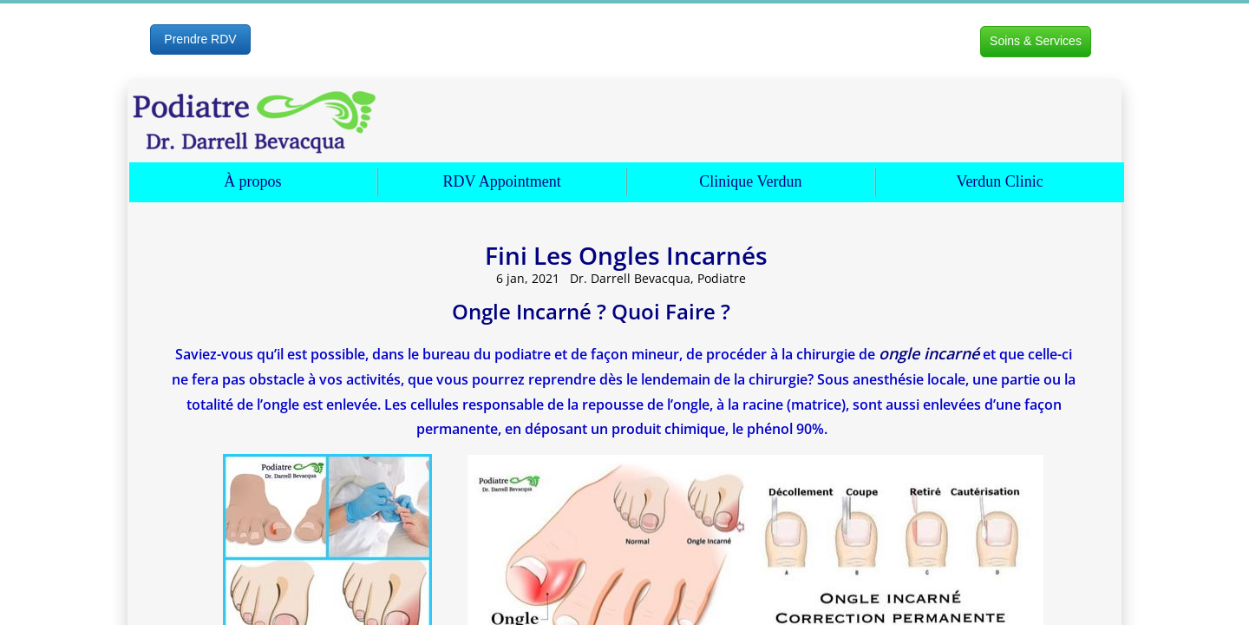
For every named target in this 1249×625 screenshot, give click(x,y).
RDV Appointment (502, 181)
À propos (253, 181)
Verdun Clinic (999, 181)
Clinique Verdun (750, 181)
